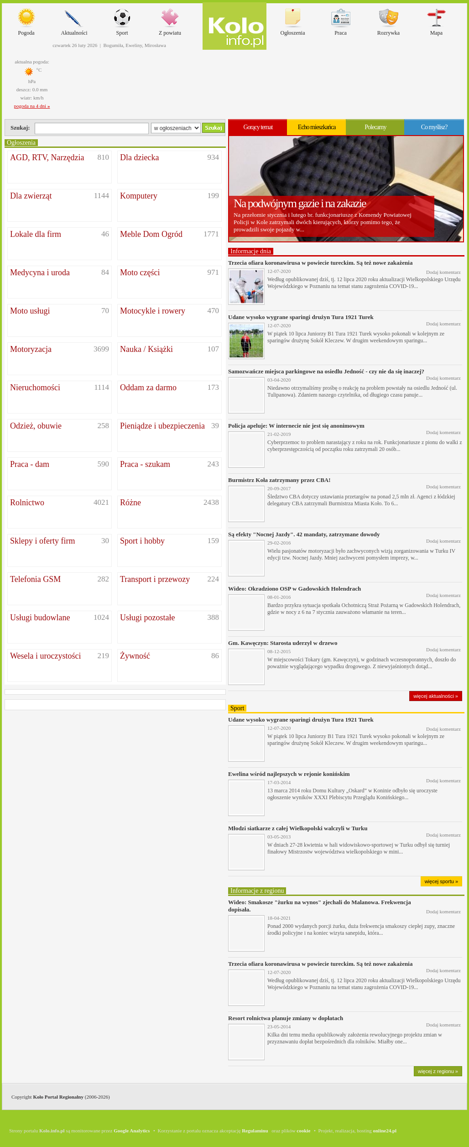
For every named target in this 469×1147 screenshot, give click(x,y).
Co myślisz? (434, 127)
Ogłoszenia (293, 20)
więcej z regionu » (438, 1071)
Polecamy (375, 127)
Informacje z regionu (257, 890)
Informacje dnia (250, 251)
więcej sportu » (441, 881)
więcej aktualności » (435, 696)
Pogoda (26, 20)
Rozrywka (388, 20)
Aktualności (74, 20)
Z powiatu (170, 20)
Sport (122, 20)
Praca (340, 20)
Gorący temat (257, 127)
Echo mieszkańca (317, 127)
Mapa (436, 20)
